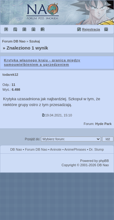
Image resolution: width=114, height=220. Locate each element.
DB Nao (16, 149)
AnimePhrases (75, 149)
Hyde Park (103, 124)
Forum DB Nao (36, 149)
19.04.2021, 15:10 (57, 115)
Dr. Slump (96, 149)
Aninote (55, 149)
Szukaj (34, 41)
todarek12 (10, 74)
